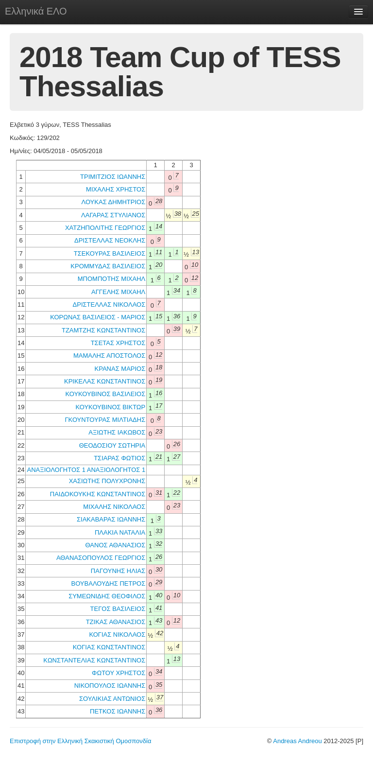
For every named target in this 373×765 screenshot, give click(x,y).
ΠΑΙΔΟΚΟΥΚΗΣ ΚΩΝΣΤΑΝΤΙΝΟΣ (97, 494)
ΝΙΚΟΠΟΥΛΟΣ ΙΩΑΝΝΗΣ (110, 685)
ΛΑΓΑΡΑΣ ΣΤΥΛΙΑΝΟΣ (113, 215)
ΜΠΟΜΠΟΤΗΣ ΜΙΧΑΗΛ (112, 278)
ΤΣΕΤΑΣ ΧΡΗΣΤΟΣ (118, 343)
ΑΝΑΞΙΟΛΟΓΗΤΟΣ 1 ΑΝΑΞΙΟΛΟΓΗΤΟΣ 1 (86, 469)
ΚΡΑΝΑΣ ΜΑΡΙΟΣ (120, 368)
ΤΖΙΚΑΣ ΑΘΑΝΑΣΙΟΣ (116, 622)
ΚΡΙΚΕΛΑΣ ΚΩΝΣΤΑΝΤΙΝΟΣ (104, 381)
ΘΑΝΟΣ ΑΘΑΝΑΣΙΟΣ (115, 545)
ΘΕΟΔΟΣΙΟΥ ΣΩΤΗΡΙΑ (112, 445)
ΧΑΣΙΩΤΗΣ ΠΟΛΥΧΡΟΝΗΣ (107, 481)
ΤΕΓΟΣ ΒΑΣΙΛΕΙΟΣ (118, 608)
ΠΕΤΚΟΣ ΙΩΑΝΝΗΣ (117, 711)
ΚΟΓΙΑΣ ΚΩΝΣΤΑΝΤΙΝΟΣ (109, 647)
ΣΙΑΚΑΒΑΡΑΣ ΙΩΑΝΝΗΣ (111, 519)
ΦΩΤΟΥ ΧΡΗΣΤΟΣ (118, 673)
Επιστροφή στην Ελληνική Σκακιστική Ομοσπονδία (80, 741)
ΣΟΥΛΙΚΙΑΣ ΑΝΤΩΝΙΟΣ (112, 698)
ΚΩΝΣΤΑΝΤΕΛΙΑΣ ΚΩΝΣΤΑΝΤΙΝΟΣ (94, 660)
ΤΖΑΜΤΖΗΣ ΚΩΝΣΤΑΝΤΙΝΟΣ (103, 330)
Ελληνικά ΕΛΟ (36, 11)
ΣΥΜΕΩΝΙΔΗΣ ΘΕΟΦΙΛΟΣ (106, 596)
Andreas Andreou (297, 741)
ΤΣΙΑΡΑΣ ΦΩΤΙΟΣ (119, 458)
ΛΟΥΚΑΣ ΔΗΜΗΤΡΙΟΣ (114, 202)
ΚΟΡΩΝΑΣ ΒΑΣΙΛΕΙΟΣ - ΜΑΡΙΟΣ (97, 317)
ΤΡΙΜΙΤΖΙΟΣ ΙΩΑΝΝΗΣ (112, 176)
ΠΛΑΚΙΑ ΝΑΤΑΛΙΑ (120, 532)
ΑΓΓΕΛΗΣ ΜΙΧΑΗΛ (118, 292)
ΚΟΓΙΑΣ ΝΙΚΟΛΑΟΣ (117, 634)
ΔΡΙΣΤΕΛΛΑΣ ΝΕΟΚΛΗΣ (109, 240)
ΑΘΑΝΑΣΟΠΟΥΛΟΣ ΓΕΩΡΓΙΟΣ (100, 557)
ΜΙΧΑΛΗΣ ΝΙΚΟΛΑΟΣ (114, 506)
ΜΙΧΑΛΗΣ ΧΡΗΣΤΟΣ (115, 189)
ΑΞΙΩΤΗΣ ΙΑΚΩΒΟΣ (116, 432)
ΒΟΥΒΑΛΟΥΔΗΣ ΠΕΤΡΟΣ (108, 583)
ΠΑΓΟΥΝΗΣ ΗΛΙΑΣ (118, 570)
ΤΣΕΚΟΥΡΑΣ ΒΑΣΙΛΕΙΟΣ (109, 253)
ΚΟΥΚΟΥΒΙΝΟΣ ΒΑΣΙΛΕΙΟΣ (105, 394)
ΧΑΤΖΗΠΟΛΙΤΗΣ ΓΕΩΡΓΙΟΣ (105, 227)
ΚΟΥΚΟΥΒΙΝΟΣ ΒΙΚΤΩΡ (110, 407)
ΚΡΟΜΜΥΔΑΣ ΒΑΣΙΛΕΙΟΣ (107, 266)
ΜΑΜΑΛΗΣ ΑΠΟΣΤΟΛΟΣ (109, 355)
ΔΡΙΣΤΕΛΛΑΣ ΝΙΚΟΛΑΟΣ (109, 304)
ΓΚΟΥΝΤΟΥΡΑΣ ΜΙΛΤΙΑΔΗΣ (105, 419)
